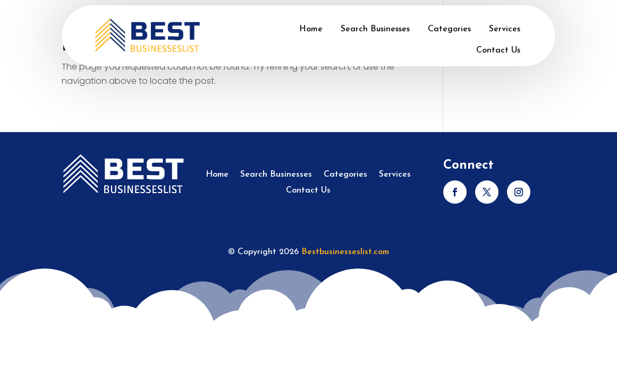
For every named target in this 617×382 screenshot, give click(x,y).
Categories (449, 29)
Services (504, 29)
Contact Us (498, 50)
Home (311, 29)
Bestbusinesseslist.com (345, 252)
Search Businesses (375, 29)
